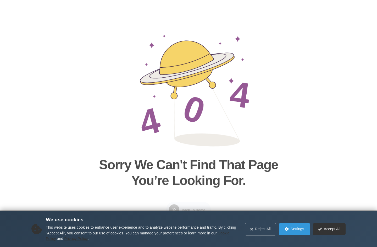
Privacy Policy (76, 239)
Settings (294, 229)
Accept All (329, 229)
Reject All (260, 229)
